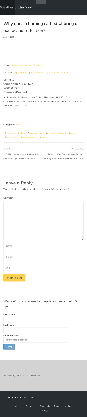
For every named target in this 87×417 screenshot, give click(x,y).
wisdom (44, 137)
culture (22, 133)
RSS (66, 72)
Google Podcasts (38, 72)
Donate (57, 406)
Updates (68, 406)
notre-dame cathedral (56, 133)
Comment (8, 197)
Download (37, 65)
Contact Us (30, 406)
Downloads (45, 406)
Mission (18, 406)
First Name (9, 314)
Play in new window (21, 65)
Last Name (9, 325)
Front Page (43, 410)
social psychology (29, 137)
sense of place (12, 137)
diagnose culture (36, 133)
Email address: (35, 338)
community (11, 133)
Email (59, 72)
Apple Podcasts (21, 72)
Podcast (20, 124)
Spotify (52, 72)
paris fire (74, 133)
